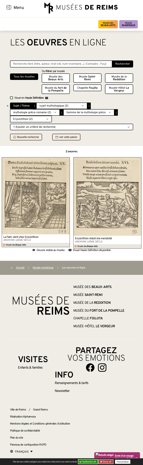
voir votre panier (66, 137)
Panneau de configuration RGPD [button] (28, 445)
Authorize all (88, 461)
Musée (128, 24)
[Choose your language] (21, 452)
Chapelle (87, 88)
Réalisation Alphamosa (23, 417)
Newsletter (62, 391)
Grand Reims (40, 410)
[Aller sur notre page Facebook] (90, 367)
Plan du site (16, 438)
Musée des (108, 24)
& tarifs (71, 383)
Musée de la (119, 78)
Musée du (56, 89)
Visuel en (31, 98)
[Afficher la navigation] (9, 8)
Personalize (123, 461)
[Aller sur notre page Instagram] (102, 367)
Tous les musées (24, 77)
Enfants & (30, 368)
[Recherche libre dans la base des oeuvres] (61, 63)
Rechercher (122, 64)
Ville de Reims (18, 410)
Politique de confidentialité (25, 431)
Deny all (107, 461)
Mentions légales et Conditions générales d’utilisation (40, 424)
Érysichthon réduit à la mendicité (93, 238)
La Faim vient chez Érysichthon (20, 237)
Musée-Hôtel (119, 89)
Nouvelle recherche (26, 137)
